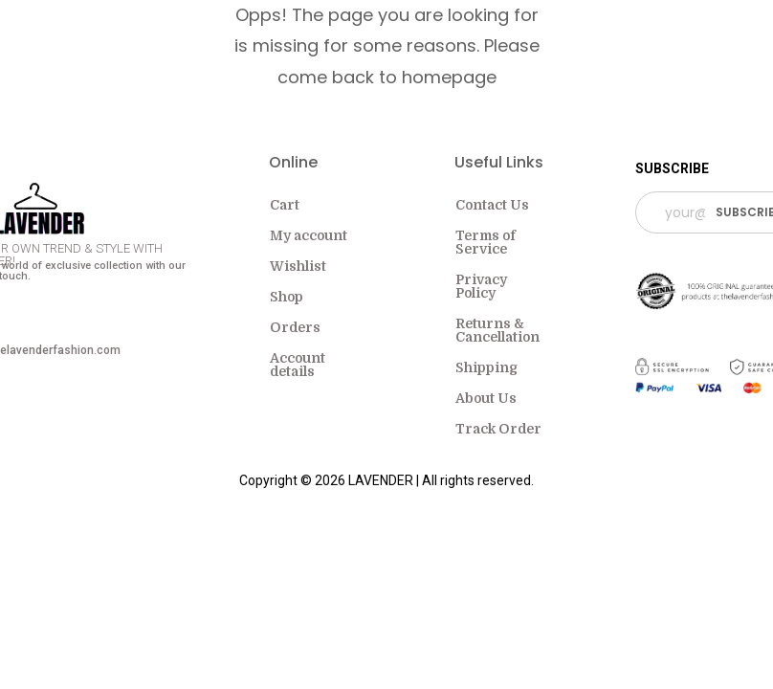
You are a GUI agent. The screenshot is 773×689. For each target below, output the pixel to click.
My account (308, 235)
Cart (284, 204)
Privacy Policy (481, 286)
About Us (486, 398)
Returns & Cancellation (497, 330)
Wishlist (298, 266)
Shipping (486, 367)
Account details (297, 364)
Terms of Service (485, 242)
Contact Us (492, 204)
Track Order (498, 428)
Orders (295, 327)
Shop (286, 296)
